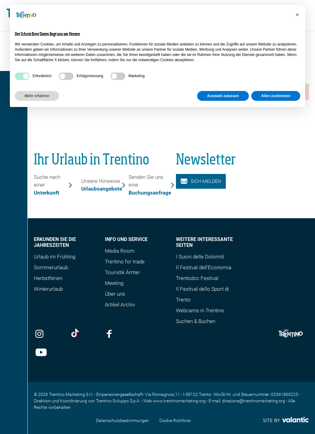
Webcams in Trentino (200, 310)
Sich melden (201, 181)
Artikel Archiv (120, 305)
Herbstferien (48, 278)
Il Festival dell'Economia (203, 267)
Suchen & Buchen (195, 321)
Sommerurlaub (51, 267)
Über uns (115, 294)
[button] (297, 15)
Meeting (114, 283)
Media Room (119, 251)
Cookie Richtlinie (174, 420)
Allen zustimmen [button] (275, 96)
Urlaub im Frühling (54, 257)
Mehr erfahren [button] (37, 96)
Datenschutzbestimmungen (122, 420)
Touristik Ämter (122, 272)
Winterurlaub (48, 289)
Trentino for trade (125, 261)
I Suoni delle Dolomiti (200, 257)
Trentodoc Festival (197, 278)
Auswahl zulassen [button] (223, 96)
